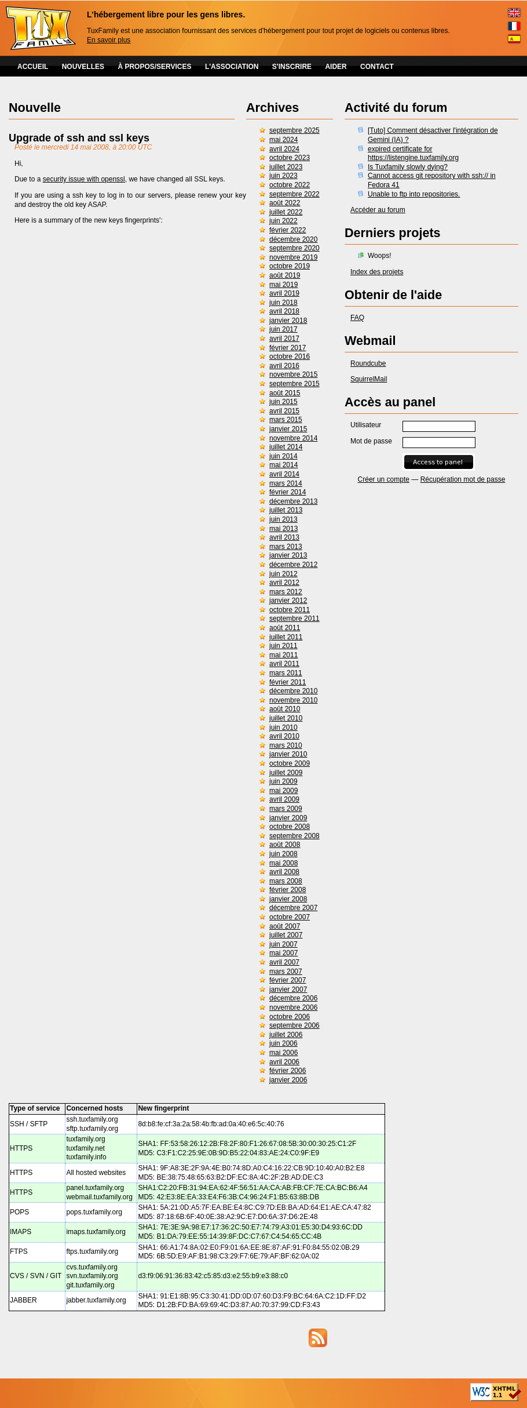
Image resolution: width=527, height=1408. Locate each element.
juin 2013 (283, 519)
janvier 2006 (288, 1080)
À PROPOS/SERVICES (154, 67)
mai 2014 (283, 465)
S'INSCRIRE (292, 67)
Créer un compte (383, 479)
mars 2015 (285, 420)
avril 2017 (284, 338)
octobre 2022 (289, 185)
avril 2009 (284, 799)
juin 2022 (283, 221)
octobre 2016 (289, 356)
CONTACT (377, 67)
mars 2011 (285, 673)
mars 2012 (285, 592)
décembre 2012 (293, 565)
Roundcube (368, 363)
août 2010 (284, 709)
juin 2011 (283, 646)
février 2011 (287, 682)
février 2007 (287, 980)
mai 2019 (283, 285)
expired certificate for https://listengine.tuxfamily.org (413, 153)
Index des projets (376, 272)
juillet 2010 (285, 718)
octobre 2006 (289, 1017)
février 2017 (287, 348)
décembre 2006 (293, 998)
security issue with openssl (84, 179)
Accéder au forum (377, 210)
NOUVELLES (83, 67)
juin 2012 (283, 574)
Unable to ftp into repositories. (414, 194)
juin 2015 (283, 402)
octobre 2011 (289, 610)
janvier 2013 (288, 555)
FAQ (357, 318)
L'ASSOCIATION (232, 67)
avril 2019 (284, 293)
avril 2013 (284, 537)
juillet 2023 (285, 167)
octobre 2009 (289, 763)
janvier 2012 (288, 600)
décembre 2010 (293, 691)
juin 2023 (283, 176)
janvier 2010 (288, 754)
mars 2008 (285, 881)
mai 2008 (283, 863)
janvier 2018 (288, 320)
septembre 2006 (294, 1025)
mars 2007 (285, 971)
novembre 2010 (293, 700)
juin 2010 (283, 727)
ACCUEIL (32, 67)
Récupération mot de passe (463, 479)
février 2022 (287, 230)
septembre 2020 (294, 248)
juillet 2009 (285, 773)
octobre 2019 (289, 266)
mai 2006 (283, 1053)
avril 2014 (284, 474)
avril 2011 (284, 664)
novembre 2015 (293, 374)
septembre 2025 (294, 130)
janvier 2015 (288, 429)
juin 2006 (283, 1043)
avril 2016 (284, 366)
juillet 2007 (285, 935)
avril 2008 (284, 872)
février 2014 (287, 492)
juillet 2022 (285, 212)
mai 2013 (283, 529)
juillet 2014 (285, 447)
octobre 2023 (289, 158)
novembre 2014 (293, 438)
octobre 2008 (289, 827)
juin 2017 (283, 329)
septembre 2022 (294, 194)
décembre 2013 (293, 501)
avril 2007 (284, 962)
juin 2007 (283, 944)
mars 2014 (285, 483)
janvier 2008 (288, 899)
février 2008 (287, 890)
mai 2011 (283, 655)
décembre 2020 (293, 239)
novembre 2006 (293, 1007)
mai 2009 (283, 791)
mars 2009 (285, 809)
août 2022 (284, 203)
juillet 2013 (285, 510)
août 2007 (284, 926)
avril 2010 (284, 736)
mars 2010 (285, 745)
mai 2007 (283, 953)
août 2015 (284, 393)
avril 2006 (284, 1062)
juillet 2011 (285, 637)
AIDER (335, 67)
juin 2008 (283, 854)
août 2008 (284, 845)
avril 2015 (284, 411)
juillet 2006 (285, 1035)
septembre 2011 (294, 618)
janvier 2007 (288, 989)
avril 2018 (284, 311)
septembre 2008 (294, 836)
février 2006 (287, 1071)
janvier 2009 (288, 818)
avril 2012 (284, 583)
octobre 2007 (289, 917)
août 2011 (284, 628)
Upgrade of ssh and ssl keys (79, 138)
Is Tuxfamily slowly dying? (408, 167)
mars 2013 (285, 547)
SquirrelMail (368, 379)
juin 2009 (283, 781)
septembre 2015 (294, 384)
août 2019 (284, 275)
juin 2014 (283, 456)
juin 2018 (283, 303)
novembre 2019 (293, 257)
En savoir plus (108, 40)
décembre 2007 (293, 908)
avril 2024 (284, 149)
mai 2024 (283, 140)
